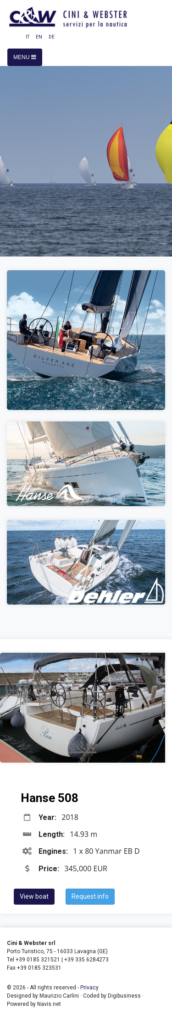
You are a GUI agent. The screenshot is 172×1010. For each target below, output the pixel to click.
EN (39, 36)
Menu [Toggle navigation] (24, 57)
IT (27, 36)
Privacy (89, 987)
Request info (90, 896)
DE (52, 36)
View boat (34, 896)
